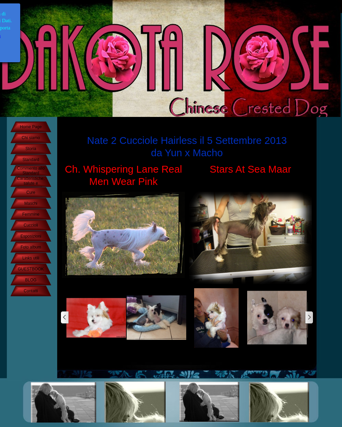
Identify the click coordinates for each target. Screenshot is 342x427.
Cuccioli (31, 225)
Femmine (30, 214)
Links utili (30, 258)
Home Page (30, 126)
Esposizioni (31, 236)
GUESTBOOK (31, 269)
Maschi (30, 203)
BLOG (30, 280)
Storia (30, 148)
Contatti (31, 291)
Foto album (31, 247)
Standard (31, 159)
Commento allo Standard (31, 170)
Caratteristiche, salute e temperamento (31, 183)
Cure (30, 192)
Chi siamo (31, 137)
